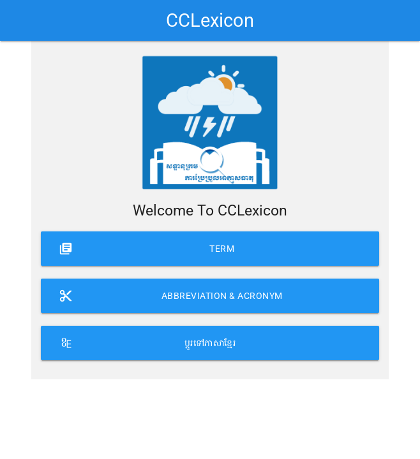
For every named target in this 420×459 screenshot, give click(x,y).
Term (146, 243)
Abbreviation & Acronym (170, 291)
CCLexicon (210, 20)
